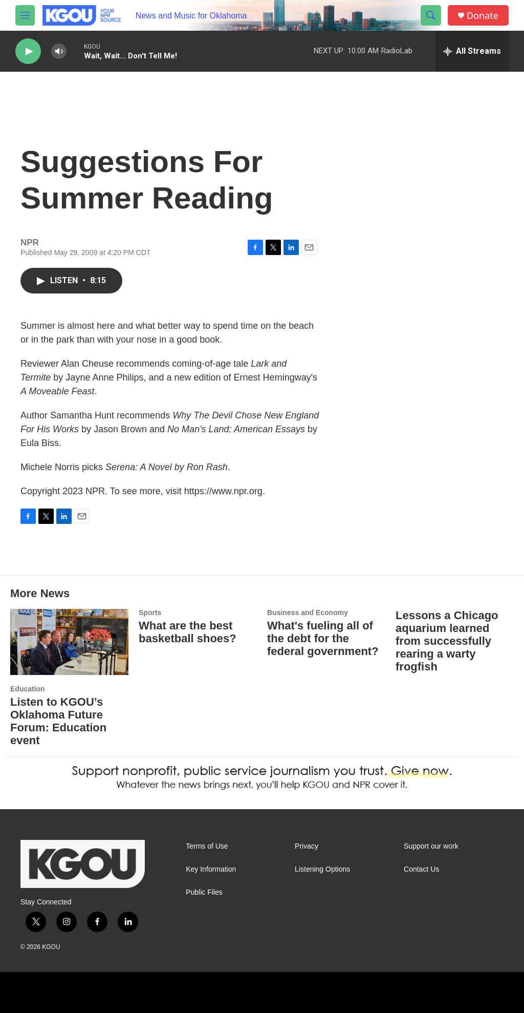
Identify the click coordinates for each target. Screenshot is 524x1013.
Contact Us (421, 869)
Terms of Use (207, 846)
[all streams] (472, 51)
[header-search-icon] (431, 15)
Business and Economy (307, 612)
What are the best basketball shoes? (187, 632)
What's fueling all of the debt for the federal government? (323, 638)
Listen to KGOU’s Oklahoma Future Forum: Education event (58, 721)
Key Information (211, 869)
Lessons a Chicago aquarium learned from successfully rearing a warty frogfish (447, 641)
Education (27, 689)
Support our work (431, 846)
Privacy (306, 846)
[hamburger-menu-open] (25, 15)
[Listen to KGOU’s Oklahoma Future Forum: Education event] (69, 642)
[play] (28, 51)
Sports (150, 612)
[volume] (59, 51)
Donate (482, 15)
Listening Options (322, 869)
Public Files (204, 892)
